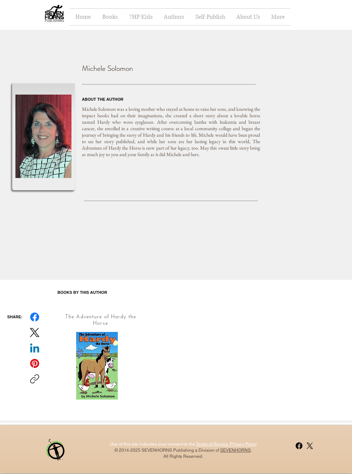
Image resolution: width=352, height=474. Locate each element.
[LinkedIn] (34, 347)
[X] (309, 445)
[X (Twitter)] (34, 332)
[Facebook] (34, 317)
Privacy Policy (243, 444)
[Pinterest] (34, 363)
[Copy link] (34, 378)
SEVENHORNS (235, 450)
